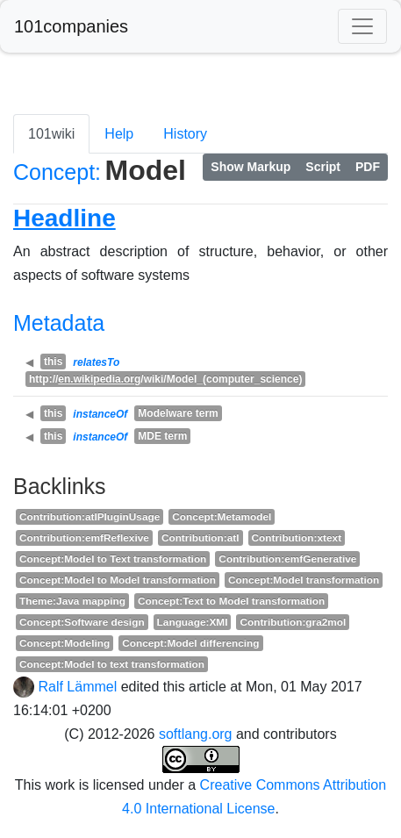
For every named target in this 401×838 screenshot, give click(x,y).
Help (118, 133)
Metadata (58, 323)
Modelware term (178, 413)
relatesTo (96, 362)
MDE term (162, 436)
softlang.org (196, 734)
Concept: (57, 172)
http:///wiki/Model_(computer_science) (165, 379)
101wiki (51, 133)
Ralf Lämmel (77, 686)
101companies (71, 26)
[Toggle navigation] (362, 26)
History (185, 133)
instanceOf (100, 414)
